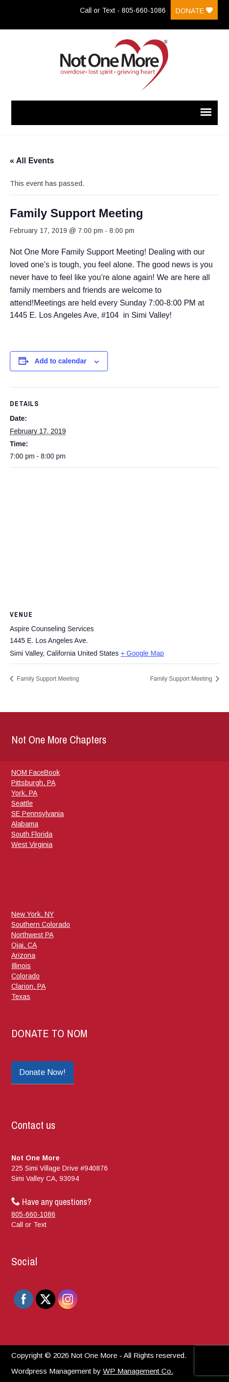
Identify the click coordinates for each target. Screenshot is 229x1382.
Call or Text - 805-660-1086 (123, 10)
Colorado (25, 976)
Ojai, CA (24, 945)
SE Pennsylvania (37, 814)
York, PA (24, 793)
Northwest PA (32, 935)
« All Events (32, 160)
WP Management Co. (138, 1371)
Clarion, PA (28, 986)
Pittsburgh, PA (33, 783)
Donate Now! (42, 1072)
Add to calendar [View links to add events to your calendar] (61, 361)
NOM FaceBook (35, 772)
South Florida (31, 834)
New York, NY (32, 914)
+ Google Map (142, 653)
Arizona (23, 955)
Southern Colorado (40, 924)
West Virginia (31, 844)
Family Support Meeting (47, 678)
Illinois (21, 966)
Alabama (24, 824)
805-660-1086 (33, 1214)
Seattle (22, 803)
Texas (20, 996)
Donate (194, 11)
